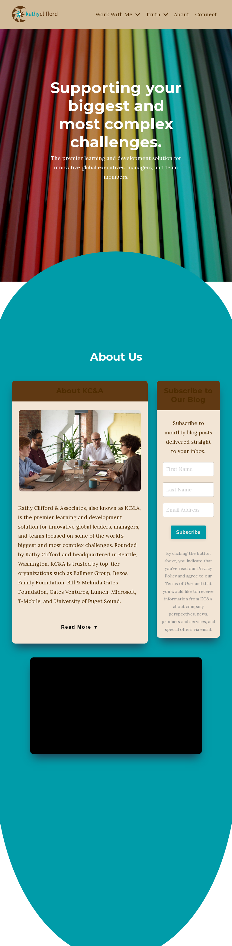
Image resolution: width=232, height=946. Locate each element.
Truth (155, 14)
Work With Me (115, 14)
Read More (79, 643)
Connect (206, 14)
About (181, 14)
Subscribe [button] (188, 537)
